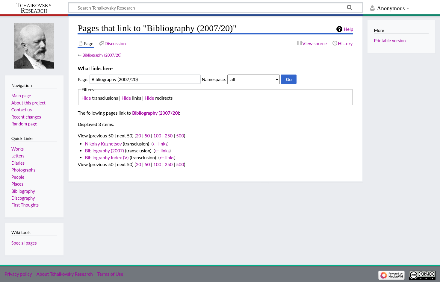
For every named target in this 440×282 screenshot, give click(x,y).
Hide (86, 98)
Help (348, 29)
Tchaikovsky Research (34, 7)
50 (147, 135)
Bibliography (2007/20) (101, 55)
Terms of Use (110, 274)
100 (157, 135)
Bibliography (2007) (104, 150)
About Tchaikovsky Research (65, 274)
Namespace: (214, 79)
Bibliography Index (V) (107, 157)
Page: (83, 79)
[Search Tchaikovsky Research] (215, 7)
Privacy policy (18, 274)
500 (180, 135)
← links (160, 143)
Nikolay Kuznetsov (103, 143)
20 (138, 135)
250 (169, 135)
